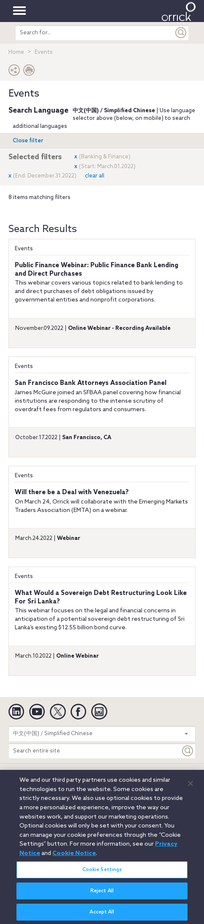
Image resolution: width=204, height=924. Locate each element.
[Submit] (181, 33)
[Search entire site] (94, 751)
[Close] (190, 787)
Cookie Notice (74, 857)
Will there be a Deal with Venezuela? (72, 492)
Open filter (28, 141)
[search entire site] (94, 33)
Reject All (102, 894)
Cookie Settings (102, 873)
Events (24, 249)
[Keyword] (188, 751)
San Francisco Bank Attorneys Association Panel (90, 383)
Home (16, 52)
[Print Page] (29, 72)
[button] (14, 72)
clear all (94, 176)
